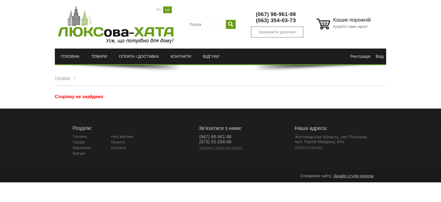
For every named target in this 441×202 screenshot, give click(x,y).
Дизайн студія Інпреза (354, 176)
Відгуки (211, 56)
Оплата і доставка (139, 56)
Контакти (181, 56)
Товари (99, 56)
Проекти (118, 142)
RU (159, 10)
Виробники (82, 148)
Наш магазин (122, 136)
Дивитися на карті (309, 147)
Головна (70, 56)
